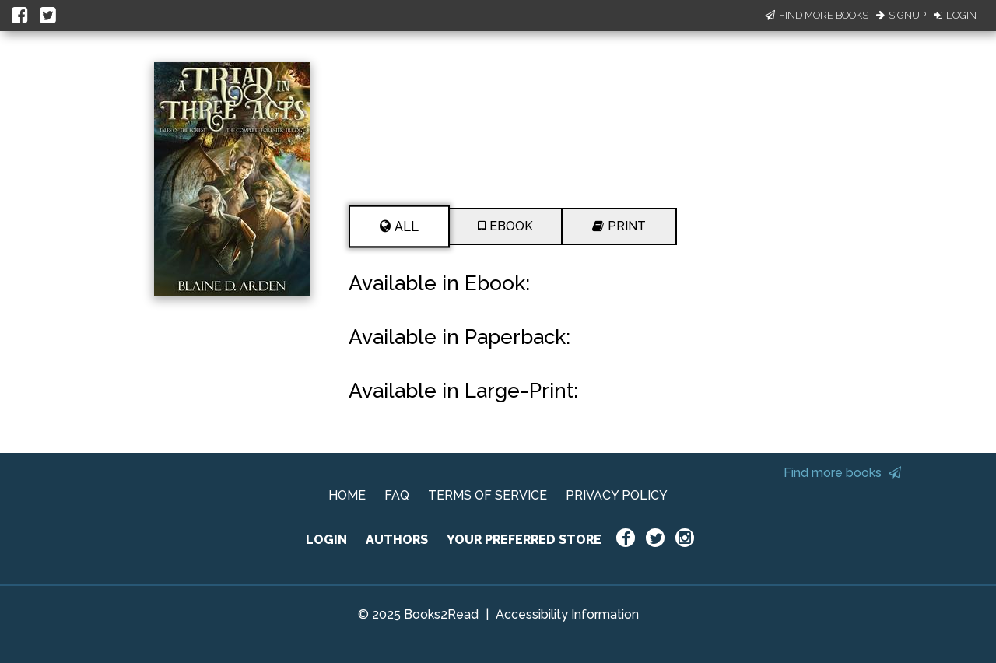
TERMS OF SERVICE (487, 495)
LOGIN (326, 539)
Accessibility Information (567, 614)
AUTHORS (397, 539)
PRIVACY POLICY (617, 495)
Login (955, 15)
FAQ (396, 495)
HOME (347, 495)
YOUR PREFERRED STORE (524, 539)
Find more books (842, 472)
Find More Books (816, 15)
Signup (901, 15)
